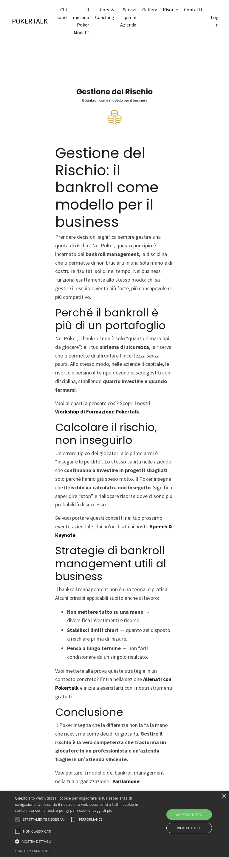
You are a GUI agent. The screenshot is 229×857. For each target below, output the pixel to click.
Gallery (149, 10)
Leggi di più (102, 810)
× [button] (224, 796)
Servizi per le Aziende (128, 17)
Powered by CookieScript (33, 851)
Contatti (193, 10)
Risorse (170, 10)
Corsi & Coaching (104, 13)
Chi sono (62, 13)
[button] (79, 841)
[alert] (114, 824)
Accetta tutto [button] (189, 814)
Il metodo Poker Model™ (81, 21)
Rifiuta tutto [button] (189, 828)
